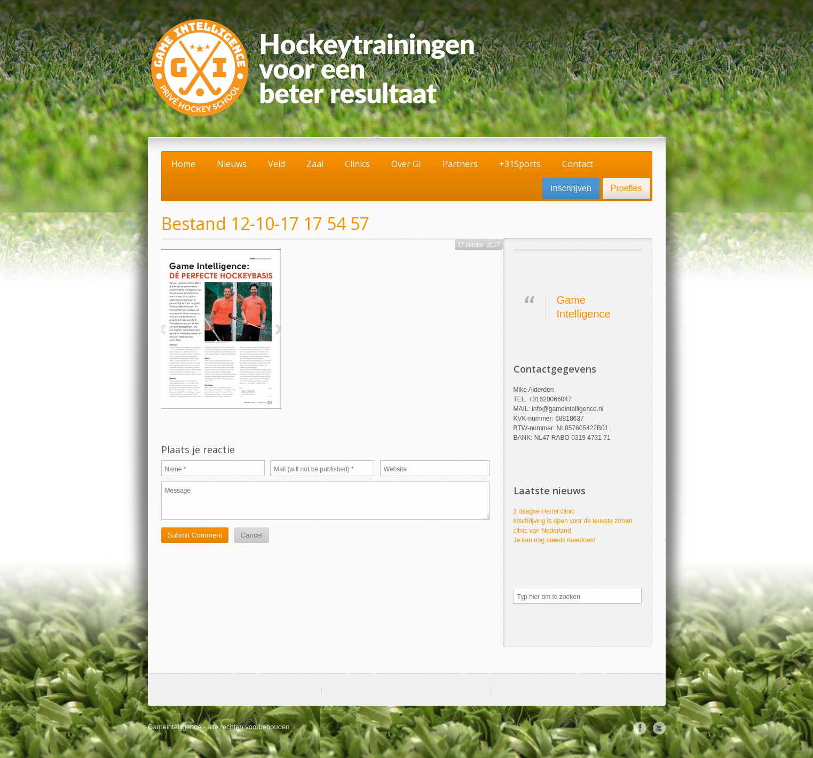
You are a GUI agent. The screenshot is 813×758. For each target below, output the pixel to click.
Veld (276, 164)
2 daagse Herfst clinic (544, 511)
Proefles (626, 188)
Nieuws (232, 164)
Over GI (406, 164)
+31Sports (520, 164)
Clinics (357, 164)
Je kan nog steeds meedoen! (555, 540)
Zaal (314, 164)
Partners (460, 164)
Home (183, 164)
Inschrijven (570, 188)
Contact (577, 164)
